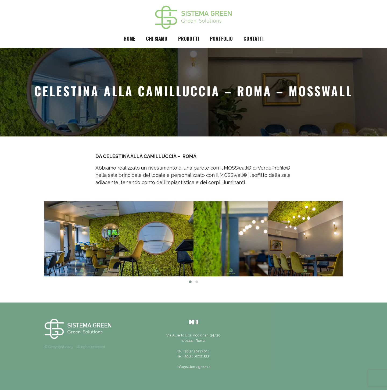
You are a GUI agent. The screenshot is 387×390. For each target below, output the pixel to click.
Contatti (253, 38)
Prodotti (188, 38)
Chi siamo (156, 38)
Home (129, 38)
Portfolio (221, 38)
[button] (190, 281)
